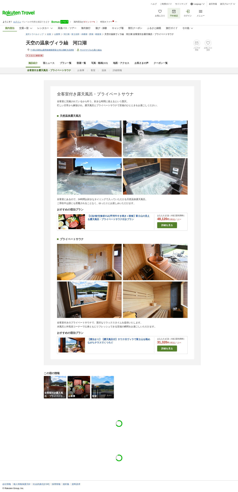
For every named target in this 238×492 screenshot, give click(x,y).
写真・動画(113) (99, 63)
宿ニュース (49, 63)
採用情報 (56, 484)
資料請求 (76, 484)
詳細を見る (167, 225)
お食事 (80, 70)
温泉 (104, 70)
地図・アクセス (121, 63)
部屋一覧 (81, 63)
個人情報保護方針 (22, 484)
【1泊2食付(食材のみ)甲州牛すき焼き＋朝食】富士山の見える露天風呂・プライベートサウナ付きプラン (119, 218)
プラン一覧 (65, 63)
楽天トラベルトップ (35, 34)
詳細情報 (117, 70)
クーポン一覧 (161, 63)
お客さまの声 (141, 63)
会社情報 (6, 484)
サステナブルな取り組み (91, 50)
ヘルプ (154, 4)
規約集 (66, 484)
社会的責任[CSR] (41, 484)
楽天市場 (213, 4)
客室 (93, 70)
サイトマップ (181, 4)
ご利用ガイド (166, 4)
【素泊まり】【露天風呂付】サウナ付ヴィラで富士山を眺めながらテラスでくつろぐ (119, 341)
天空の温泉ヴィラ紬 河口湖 (56, 42)
